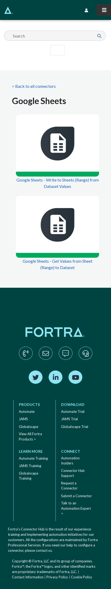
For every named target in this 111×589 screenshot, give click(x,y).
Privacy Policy (57, 577)
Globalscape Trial (74, 427)
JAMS (23, 419)
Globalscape (28, 427)
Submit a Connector (76, 496)
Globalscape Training (28, 476)
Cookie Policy (81, 577)
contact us (44, 550)
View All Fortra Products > (30, 436)
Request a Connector (69, 486)
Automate (27, 411)
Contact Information (28, 577)
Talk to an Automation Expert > (76, 508)
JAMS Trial (69, 419)
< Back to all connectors (34, 86)
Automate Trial (72, 411)
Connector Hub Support (73, 473)
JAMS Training (30, 466)
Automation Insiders (70, 461)
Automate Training (33, 458)
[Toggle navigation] (104, 10)
